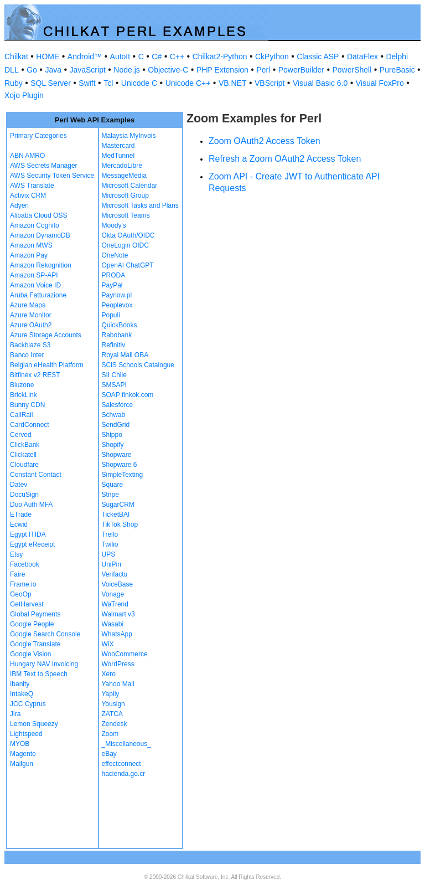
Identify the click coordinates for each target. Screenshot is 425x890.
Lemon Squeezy (34, 724)
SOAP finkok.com (128, 395)
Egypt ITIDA (28, 534)
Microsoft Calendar (130, 185)
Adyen (19, 205)
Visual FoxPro (380, 83)
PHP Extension (222, 69)
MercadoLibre (122, 165)
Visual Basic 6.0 (320, 83)
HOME (47, 56)
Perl (263, 69)
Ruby (13, 83)
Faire (17, 574)
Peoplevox (117, 305)
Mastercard (118, 146)
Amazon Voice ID (35, 285)
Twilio (110, 544)
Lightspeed (26, 734)
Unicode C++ (188, 83)
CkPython (272, 56)
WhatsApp (117, 634)
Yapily (111, 694)
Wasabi (113, 624)
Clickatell (23, 455)
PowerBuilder (301, 69)
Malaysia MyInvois (129, 136)
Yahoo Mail (118, 684)
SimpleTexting (122, 475)
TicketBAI (116, 514)
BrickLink (23, 395)
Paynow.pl (117, 295)
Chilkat (16, 56)
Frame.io (23, 584)
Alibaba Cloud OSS (38, 215)
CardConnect (29, 425)
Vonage (113, 594)
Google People (32, 624)
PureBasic (397, 69)
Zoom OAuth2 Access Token (264, 141)
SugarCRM (118, 504)
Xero (109, 674)
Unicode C (139, 83)
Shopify (113, 445)
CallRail (21, 415)
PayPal (112, 285)
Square (112, 484)
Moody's (114, 225)
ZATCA (112, 714)
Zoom (110, 734)
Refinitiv (114, 345)
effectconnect (121, 764)
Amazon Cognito (34, 225)
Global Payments (35, 614)
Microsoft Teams (126, 215)
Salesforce (117, 405)
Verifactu (115, 574)
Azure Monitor (30, 315)
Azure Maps (27, 305)
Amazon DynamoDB (40, 235)
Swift (87, 83)
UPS (109, 554)
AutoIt (120, 56)
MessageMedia (124, 175)
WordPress (118, 664)
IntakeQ (21, 694)
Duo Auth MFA (31, 504)
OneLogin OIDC (125, 245)
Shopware (117, 455)
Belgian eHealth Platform (47, 365)
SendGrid (116, 425)
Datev (18, 484)
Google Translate (35, 644)
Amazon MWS (31, 245)
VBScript (269, 83)
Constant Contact (35, 475)
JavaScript (87, 69)
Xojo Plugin (24, 95)
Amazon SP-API (34, 275)
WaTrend (115, 604)
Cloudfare (24, 465)
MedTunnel (118, 156)
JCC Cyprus (28, 704)
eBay (109, 754)
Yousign (113, 704)
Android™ (85, 56)
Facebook (24, 564)
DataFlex (362, 56)
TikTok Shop (120, 524)
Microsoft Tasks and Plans (140, 205)
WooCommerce (125, 654)
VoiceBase (117, 584)
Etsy (16, 554)
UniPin (111, 564)
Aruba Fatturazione (38, 295)
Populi (111, 315)
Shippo (112, 435)
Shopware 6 (119, 465)
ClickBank (24, 445)
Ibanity (19, 684)
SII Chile (114, 375)
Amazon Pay (29, 255)
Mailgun (21, 764)
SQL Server (50, 83)
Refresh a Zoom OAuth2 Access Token (285, 158)
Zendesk (114, 724)
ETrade (21, 514)
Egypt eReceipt (32, 544)
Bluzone (22, 385)
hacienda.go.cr (124, 774)
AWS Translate (32, 185)
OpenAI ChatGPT (128, 265)
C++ (177, 56)
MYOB (19, 744)
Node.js (126, 69)
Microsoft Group (125, 195)
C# (157, 56)
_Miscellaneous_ (126, 744)
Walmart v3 (118, 614)
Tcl (108, 83)
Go (32, 69)
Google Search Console (45, 634)
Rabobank (117, 335)
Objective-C (168, 69)
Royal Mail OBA (125, 355)
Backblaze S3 (30, 345)
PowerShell (352, 69)
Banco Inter (27, 355)
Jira (15, 714)
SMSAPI (114, 385)
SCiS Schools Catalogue (138, 365)
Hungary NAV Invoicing (44, 664)
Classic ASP (318, 56)
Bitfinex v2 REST (35, 375)
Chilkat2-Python (220, 56)
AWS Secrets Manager (43, 165)
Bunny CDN (27, 405)
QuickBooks (119, 325)
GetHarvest (27, 604)
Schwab (114, 415)
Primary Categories (38, 136)
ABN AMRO (27, 156)
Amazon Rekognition (40, 265)
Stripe (110, 494)
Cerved (21, 435)
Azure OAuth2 (30, 325)
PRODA (114, 275)
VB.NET (233, 83)
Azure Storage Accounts (45, 335)
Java (53, 69)
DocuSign (24, 494)
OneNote (115, 255)
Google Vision (30, 654)
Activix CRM (28, 195)
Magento (23, 754)
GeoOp (21, 594)
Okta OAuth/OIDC (128, 235)
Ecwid (19, 524)
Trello (110, 534)
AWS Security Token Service (52, 175)
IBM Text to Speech (39, 674)
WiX (108, 644)
